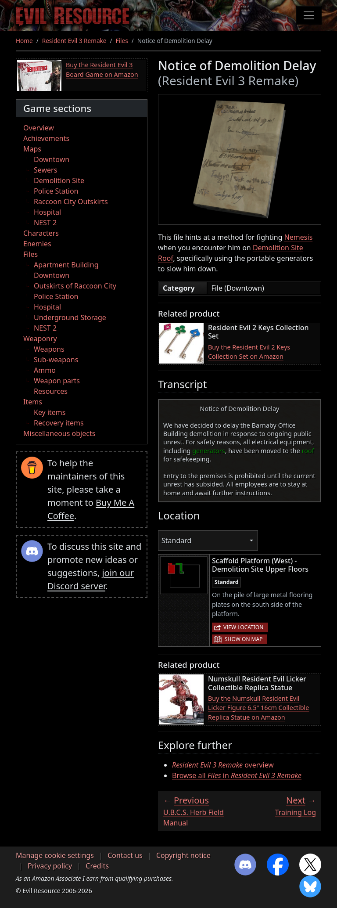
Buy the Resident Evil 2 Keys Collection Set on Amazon (249, 352)
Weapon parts (57, 381)
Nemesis (298, 237)
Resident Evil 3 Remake (74, 40)
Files (122, 40)
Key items (49, 412)
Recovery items (59, 423)
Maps (32, 149)
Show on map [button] (243, 639)
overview (223, 765)
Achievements (46, 138)
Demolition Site (59, 180)
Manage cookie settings (55, 855)
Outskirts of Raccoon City (75, 286)
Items (32, 402)
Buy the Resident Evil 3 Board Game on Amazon (102, 70)
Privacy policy (50, 866)
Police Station (56, 191)
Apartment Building (66, 265)
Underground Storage (70, 317)
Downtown (51, 159)
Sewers (45, 170)
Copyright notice (183, 855)
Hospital (47, 212)
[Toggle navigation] (309, 15)
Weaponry (40, 338)
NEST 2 (45, 222)
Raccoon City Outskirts (71, 201)
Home (24, 40)
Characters (41, 233)
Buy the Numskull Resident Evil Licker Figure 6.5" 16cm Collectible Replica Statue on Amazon (258, 707)
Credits (97, 866)
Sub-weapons (56, 359)
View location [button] (243, 627)
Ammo (45, 370)
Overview (38, 128)
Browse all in (236, 775)
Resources (51, 391)
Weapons (49, 349)
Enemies (37, 244)
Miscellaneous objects (59, 433)
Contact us (125, 855)
